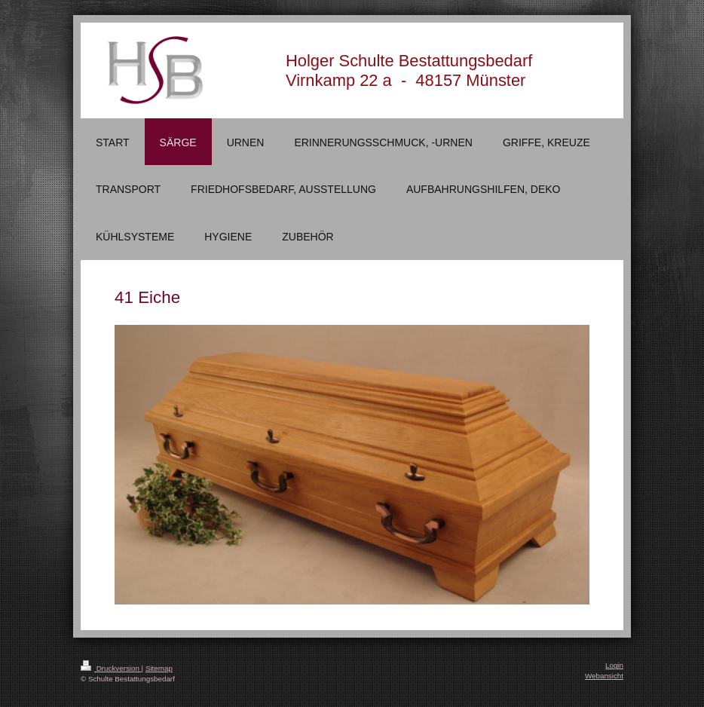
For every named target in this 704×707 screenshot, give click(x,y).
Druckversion (111, 668)
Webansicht (604, 676)
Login (614, 665)
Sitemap (159, 668)
